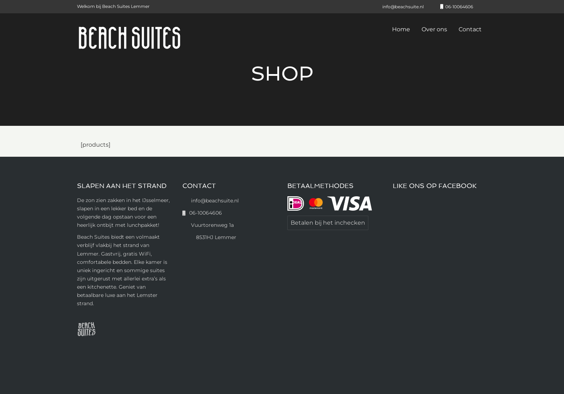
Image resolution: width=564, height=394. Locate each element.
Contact (470, 29)
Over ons (434, 29)
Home (401, 29)
